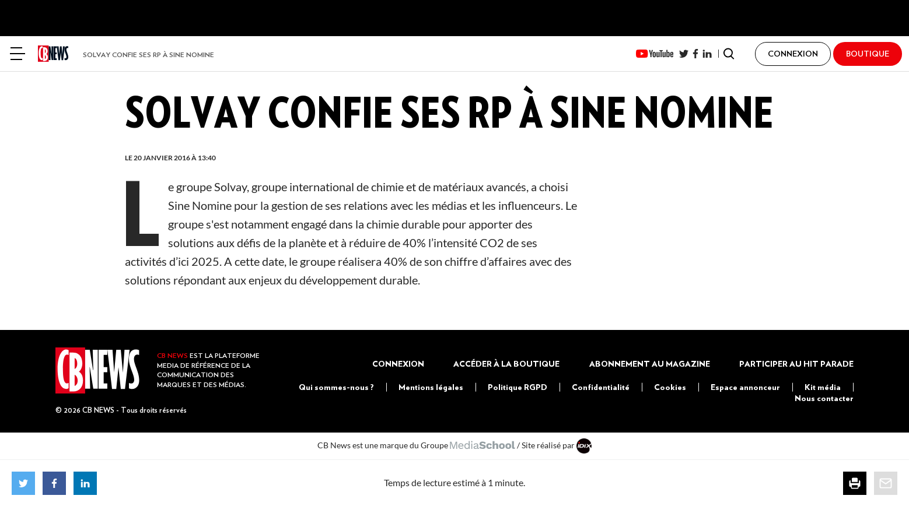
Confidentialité (601, 387)
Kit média (823, 387)
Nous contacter (824, 398)
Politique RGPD (517, 387)
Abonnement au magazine (649, 364)
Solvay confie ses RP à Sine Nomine (148, 54)
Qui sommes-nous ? (336, 387)
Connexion (398, 364)
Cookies (670, 387)
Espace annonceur (745, 387)
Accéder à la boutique (506, 364)
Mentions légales (430, 387)
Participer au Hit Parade (796, 364)
